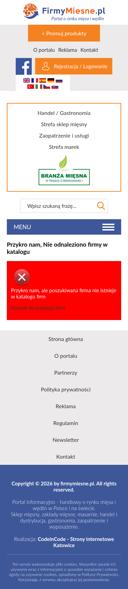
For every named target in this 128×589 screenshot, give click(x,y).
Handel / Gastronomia (64, 112)
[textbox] (57, 206)
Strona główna (65, 338)
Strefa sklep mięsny (64, 124)
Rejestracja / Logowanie (80, 66)
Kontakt (89, 50)
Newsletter (66, 439)
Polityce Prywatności (100, 574)
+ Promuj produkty (64, 33)
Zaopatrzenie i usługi (64, 135)
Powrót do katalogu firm (38, 308)
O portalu (44, 50)
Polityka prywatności (66, 389)
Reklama (67, 50)
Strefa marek (64, 146)
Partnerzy (65, 372)
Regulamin (65, 423)
